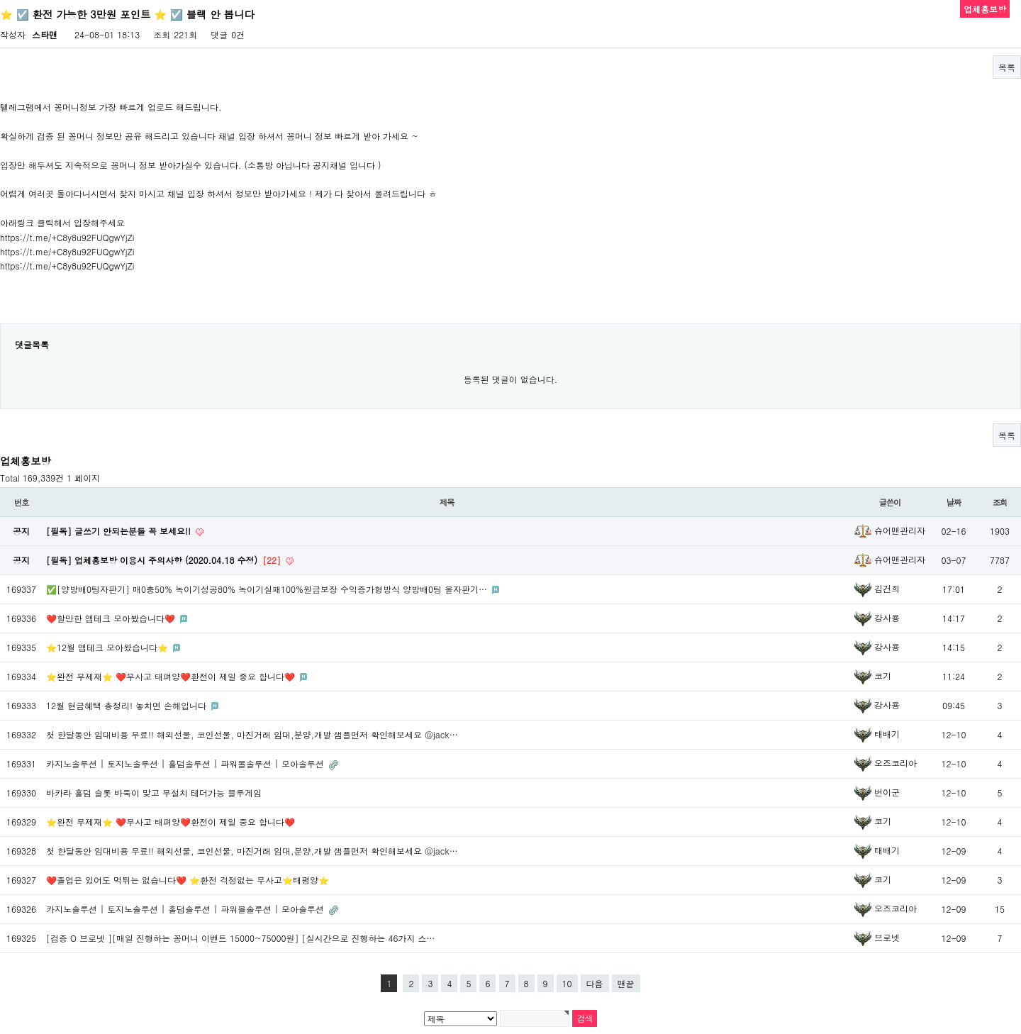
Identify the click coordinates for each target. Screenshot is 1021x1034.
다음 (594, 983)
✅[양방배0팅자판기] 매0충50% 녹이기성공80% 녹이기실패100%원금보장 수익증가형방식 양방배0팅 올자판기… (268, 589)
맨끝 (626, 983)
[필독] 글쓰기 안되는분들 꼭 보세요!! (120, 531)
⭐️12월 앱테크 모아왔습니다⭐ (108, 647)
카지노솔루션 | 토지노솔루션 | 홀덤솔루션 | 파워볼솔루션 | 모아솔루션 (186, 763)
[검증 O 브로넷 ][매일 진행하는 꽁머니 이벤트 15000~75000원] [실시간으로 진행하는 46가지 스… (240, 938)
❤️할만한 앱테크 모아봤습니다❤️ (112, 618)
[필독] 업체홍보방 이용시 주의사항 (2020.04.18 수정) (165, 560)
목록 (1006, 67)
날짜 (954, 502)
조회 (1000, 502)
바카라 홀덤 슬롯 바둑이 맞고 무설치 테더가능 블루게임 (154, 792)
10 (567, 983)
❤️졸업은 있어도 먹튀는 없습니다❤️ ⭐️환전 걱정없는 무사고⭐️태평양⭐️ (187, 880)
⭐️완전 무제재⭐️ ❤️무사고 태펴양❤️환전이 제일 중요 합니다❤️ (172, 676)
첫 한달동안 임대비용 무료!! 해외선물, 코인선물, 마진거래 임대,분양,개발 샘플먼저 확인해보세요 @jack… (252, 734)
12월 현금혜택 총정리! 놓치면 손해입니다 (127, 705)
